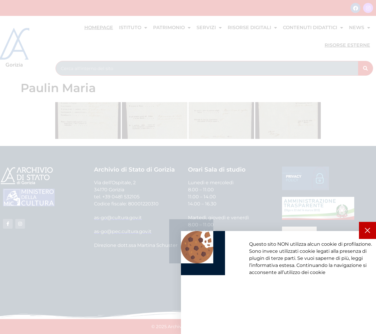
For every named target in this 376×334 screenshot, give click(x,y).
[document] (188, 167)
